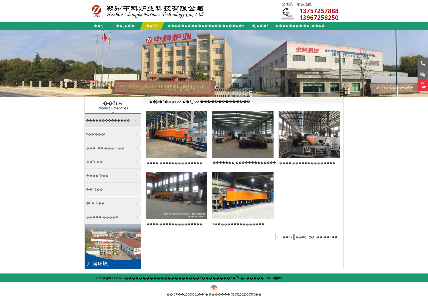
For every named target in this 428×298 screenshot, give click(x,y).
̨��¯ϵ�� (94, 162)
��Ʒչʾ (152, 26)
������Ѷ (233, 26)
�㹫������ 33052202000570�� (233, 294)
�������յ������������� (244, 163)
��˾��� (125, 26)
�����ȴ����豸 (102, 217)
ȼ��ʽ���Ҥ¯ (97, 134)
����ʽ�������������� (174, 163)
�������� (180, 26)
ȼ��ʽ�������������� (239, 224)
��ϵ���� (314, 26)
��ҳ (98, 26)
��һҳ (287, 237)
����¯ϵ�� (97, 175)
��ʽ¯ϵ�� (94, 189)
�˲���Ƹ (260, 26)
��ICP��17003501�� (185, 294)
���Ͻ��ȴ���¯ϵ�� (105, 148)
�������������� (108, 120)
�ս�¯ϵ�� (95, 203)
